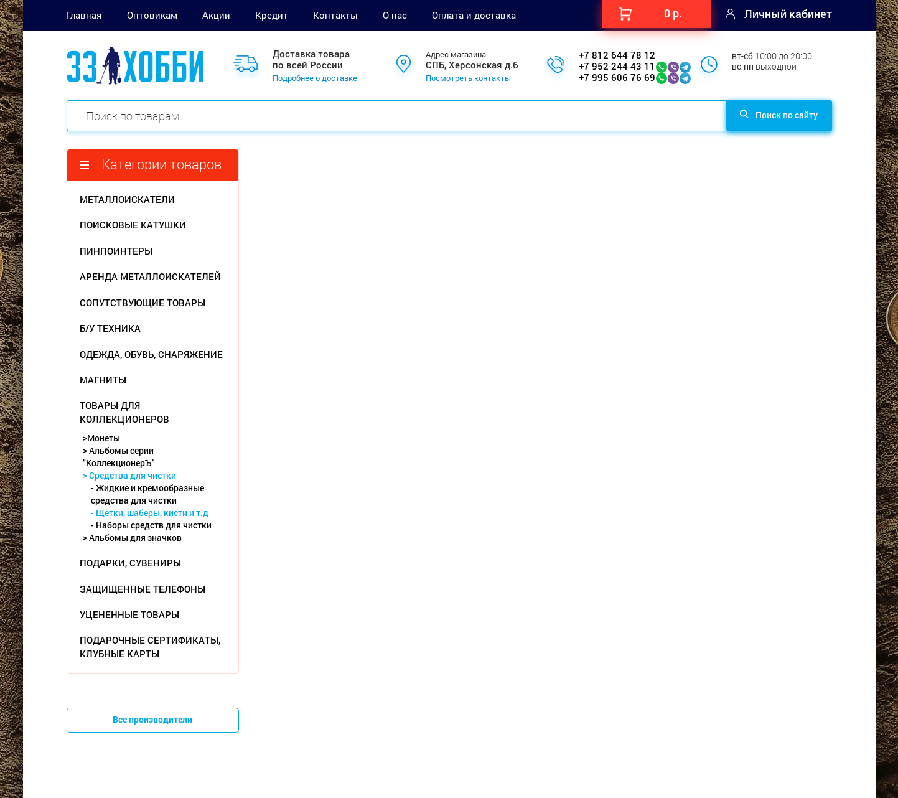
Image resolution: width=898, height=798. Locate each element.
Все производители (152, 719)
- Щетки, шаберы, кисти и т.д (149, 513)
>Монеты (101, 438)
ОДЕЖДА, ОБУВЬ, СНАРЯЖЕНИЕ (151, 354)
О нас (395, 15)
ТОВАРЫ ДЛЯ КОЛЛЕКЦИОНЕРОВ (124, 412)
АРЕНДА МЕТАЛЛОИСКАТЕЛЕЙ (150, 276)
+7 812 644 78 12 (617, 54)
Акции (216, 15)
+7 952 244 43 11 (617, 66)
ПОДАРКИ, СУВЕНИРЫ (130, 562)
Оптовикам (152, 15)
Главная (84, 15)
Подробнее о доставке (315, 78)
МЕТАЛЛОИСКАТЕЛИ (127, 199)
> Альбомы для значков (132, 537)
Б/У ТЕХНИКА (110, 328)
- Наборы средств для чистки (151, 525)
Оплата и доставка (474, 15)
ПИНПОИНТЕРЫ (116, 251)
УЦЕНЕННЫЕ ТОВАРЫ (129, 614)
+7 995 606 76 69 (617, 77)
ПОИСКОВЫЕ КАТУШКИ (133, 224)
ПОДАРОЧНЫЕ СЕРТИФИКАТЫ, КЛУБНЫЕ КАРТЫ (150, 646)
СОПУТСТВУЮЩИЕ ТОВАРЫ (142, 302)
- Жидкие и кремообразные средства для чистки (147, 494)
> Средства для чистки (129, 475)
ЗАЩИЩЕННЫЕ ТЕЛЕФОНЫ (142, 589)
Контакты (335, 15)
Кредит (271, 15)
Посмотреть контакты (468, 78)
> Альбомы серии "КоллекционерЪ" (119, 456)
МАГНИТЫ (103, 379)
